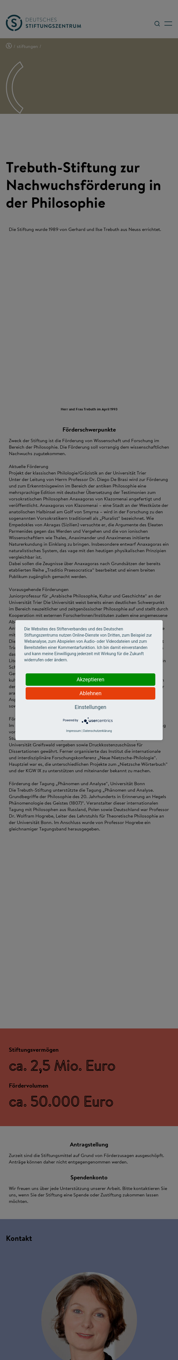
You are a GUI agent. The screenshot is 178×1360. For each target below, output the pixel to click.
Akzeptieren (91, 679)
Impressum (73, 731)
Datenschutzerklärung (97, 731)
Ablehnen (90, 693)
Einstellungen (90, 707)
